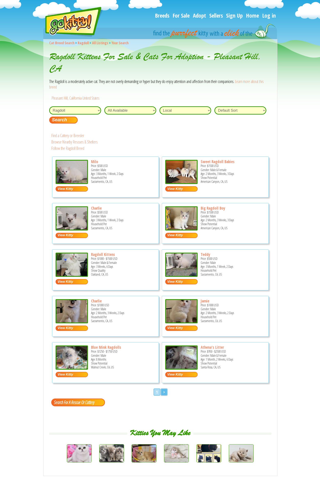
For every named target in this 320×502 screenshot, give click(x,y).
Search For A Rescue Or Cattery (74, 402)
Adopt (199, 15)
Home (252, 15)
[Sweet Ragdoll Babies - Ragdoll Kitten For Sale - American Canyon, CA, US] (181, 182)
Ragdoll (83, 42)
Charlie (96, 208)
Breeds (162, 15)
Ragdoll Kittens (103, 254)
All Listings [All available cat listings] (100, 42)
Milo (94, 161)
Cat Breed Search (61, 42)
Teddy (205, 254)
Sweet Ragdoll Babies (218, 161)
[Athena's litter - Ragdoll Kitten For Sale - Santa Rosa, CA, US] (181, 368)
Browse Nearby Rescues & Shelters (74, 142)
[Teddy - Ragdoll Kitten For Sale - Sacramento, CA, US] (181, 275)
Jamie (205, 301)
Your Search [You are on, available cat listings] (120, 42)
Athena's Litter (212, 347)
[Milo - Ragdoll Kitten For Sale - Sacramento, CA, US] (72, 182)
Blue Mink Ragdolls (106, 347)
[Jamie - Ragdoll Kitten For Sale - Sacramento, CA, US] (181, 322)
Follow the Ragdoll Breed (67, 148)
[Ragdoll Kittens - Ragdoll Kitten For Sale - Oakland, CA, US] (72, 275)
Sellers (216, 15)
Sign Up (234, 15)
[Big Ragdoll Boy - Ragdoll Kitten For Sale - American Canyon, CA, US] (181, 229)
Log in (269, 15)
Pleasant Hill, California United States (75, 98)
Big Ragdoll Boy (213, 208)
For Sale (181, 15)
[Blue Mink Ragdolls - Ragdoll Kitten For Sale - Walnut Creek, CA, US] (72, 368)
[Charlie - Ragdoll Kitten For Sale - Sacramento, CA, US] (72, 229)
